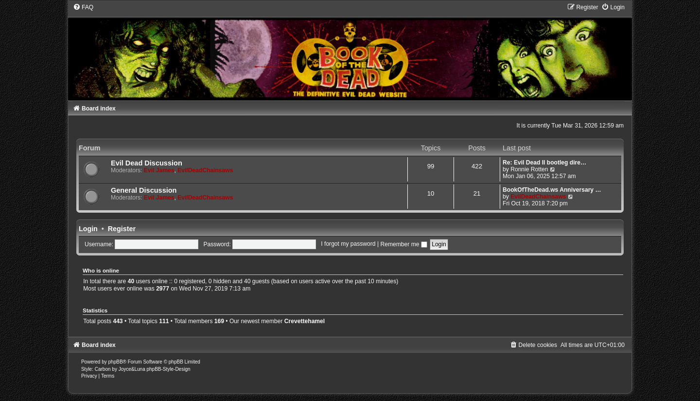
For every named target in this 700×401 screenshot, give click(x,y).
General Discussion (144, 190)
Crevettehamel (304, 321)
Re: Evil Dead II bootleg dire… (544, 162)
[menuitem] (83, 7)
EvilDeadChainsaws (205, 170)
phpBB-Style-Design (168, 369)
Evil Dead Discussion (146, 163)
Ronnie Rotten (529, 169)
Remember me (403, 244)
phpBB (115, 362)
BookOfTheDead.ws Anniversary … (552, 189)
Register (122, 229)
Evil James (159, 170)
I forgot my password (348, 244)
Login (88, 229)
